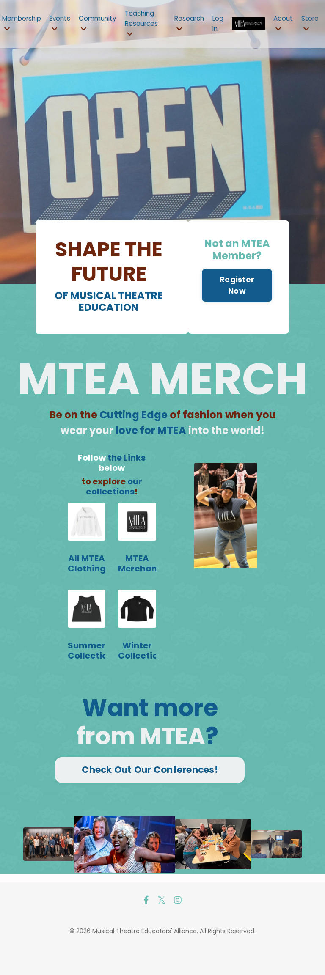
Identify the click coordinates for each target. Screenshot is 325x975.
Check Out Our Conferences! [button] (150, 796)
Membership (23, 24)
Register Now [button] (236, 314)
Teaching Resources (148, 24)
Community (103, 24)
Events (64, 24)
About (282, 24)
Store (309, 24)
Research (191, 24)
